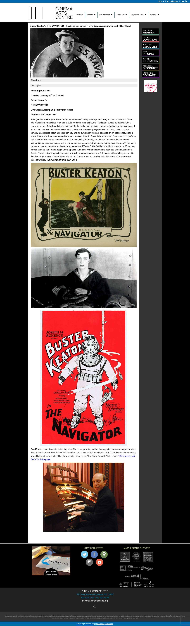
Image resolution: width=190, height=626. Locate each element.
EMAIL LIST (150, 46)
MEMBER (149, 31)
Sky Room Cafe (137, 15)
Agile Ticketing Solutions (103, 624)
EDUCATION (150, 60)
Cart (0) (184, 1)
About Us (120, 15)
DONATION (150, 38)
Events (90, 15)
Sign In (161, 1)
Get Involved (104, 15)
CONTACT (149, 74)
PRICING (148, 53)
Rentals (153, 15)
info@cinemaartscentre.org (95, 601)
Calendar (79, 15)
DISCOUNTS (150, 67)
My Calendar (172, 1)
